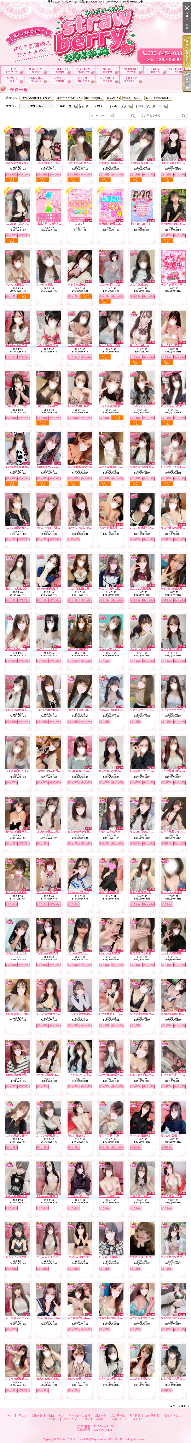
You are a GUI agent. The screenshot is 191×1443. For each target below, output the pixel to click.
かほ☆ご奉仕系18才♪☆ (113, 831)
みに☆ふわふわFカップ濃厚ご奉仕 (57, 649)
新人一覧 (131, 70)
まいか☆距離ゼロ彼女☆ (51, 588)
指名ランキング (36, 79)
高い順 (84, 106)
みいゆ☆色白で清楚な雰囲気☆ (24, 345)
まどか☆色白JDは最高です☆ (85, 1317)
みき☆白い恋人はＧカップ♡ (116, 1378)
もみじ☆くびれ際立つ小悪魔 (116, 953)
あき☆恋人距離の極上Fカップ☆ (25, 892)
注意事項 (60, 79)
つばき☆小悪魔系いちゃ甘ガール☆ (151, 466)
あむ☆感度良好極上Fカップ (22, 466)
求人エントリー (131, 79)
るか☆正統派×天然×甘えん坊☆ (24, 1074)
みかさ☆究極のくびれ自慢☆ (147, 1317)
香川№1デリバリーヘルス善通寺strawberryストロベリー (91, 1439)
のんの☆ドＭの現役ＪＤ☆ (115, 284)
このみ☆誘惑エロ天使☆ (51, 953)
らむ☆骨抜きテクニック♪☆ (84, 1135)
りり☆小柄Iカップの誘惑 (145, 345)
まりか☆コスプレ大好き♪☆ (22, 1317)
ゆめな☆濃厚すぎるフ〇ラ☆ (147, 649)
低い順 (73, 106)
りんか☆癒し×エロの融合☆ (85, 770)
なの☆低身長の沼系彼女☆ (52, 345)
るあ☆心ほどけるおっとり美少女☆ (58, 1378)
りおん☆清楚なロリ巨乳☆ (21, 284)
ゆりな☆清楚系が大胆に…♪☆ (148, 1135)
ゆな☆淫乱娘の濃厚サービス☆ (86, 588)
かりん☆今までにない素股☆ (53, 1257)
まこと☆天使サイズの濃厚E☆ (54, 1013)
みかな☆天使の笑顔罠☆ (20, 163)
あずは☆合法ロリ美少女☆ (115, 163)
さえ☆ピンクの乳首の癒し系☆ (86, 1074)
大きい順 (126, 106)
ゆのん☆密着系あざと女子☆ (116, 710)
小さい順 (112, 106)
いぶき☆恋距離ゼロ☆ (174, 953)
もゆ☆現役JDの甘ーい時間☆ (54, 466)
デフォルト (37, 106)
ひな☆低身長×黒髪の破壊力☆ (86, 710)
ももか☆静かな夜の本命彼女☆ (86, 831)
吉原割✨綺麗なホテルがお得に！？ (120, 223)
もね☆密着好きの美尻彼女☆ (85, 406)
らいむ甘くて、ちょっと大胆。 (55, 163)
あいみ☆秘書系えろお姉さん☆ (24, 831)
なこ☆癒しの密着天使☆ (175, 527)
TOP (12, 70)
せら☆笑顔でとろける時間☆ (147, 892)
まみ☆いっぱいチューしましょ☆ (88, 527)
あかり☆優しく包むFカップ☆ (86, 1378)
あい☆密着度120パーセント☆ (23, 710)
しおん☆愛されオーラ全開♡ (22, 527)
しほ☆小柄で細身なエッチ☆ (53, 710)
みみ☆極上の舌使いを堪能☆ (116, 1074)
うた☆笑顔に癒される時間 (84, 163)
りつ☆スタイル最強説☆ (144, 953)
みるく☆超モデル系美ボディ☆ (86, 284)
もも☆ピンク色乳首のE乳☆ (22, 1257)
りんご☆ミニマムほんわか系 (53, 1317)
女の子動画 (12, 79)
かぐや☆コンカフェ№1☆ (83, 1196)
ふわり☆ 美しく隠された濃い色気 (57, 284)
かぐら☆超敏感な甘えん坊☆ (22, 1378)
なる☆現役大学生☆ (80, 466)
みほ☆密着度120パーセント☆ (86, 649)
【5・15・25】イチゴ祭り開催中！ (151, 223)
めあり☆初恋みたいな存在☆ (147, 1074)
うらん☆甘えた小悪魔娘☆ (115, 649)
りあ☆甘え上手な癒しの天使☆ (24, 406)
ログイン (138, 1418)
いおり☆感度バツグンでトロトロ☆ (151, 527)
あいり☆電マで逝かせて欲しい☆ (25, 1013)
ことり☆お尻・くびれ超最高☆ (117, 1196)
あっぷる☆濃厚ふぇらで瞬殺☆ (117, 1257)
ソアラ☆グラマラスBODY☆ (147, 710)
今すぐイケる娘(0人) (69, 98)
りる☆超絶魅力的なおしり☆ (116, 1317)
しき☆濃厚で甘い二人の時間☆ (24, 1135)
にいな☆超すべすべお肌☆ (84, 1257)
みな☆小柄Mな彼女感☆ (113, 588)
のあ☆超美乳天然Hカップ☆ (22, 649)
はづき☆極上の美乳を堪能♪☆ (54, 831)
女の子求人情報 (108, 79)
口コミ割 (80, 223)
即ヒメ (36, 70)
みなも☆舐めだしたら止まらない (119, 466)
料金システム (84, 70)
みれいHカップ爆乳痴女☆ (52, 527)
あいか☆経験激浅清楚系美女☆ (55, 1196)
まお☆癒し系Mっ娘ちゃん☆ (147, 1196)
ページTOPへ (181, 1406)
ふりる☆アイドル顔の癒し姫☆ (148, 406)
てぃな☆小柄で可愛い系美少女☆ (56, 892)
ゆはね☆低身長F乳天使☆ (145, 163)
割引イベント (84, 79)
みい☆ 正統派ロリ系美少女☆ (54, 1074)
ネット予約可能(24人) (158, 98)
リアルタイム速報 (108, 70)
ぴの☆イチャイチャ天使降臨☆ (24, 953)
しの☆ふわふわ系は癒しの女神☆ (56, 770)
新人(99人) (113, 98)
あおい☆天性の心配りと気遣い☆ (25, 588)
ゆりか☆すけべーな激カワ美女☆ (88, 953)
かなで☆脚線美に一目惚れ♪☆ (54, 1135)
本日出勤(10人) (94, 98)
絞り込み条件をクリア (36, 98)
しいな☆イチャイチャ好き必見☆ (88, 892)
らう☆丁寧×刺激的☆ (112, 1135)
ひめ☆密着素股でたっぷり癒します (120, 527)
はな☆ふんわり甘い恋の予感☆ (55, 406)
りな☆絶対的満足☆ (80, 345)
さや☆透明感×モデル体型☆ (116, 892)
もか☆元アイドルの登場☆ (115, 1013)
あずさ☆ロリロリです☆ (144, 1257)
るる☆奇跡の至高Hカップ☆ (116, 406)
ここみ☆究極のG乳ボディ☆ (147, 1378)
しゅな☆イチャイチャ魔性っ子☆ (150, 770)
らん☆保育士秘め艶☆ (81, 1013)
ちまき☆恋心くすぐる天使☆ (22, 770)
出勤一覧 (60, 70)
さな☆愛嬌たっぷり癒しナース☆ (150, 284)
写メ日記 (179, 70)
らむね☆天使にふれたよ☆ (146, 831)
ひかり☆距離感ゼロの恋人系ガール (151, 588)
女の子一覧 (155, 70)
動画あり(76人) (132, 98)
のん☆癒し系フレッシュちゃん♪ (25, 223)
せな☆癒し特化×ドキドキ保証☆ (118, 770)
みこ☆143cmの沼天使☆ (113, 345)
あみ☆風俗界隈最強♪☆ (19, 1196)
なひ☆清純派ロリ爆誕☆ (144, 1013)
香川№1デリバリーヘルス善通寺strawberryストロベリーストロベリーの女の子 (95, 32)
